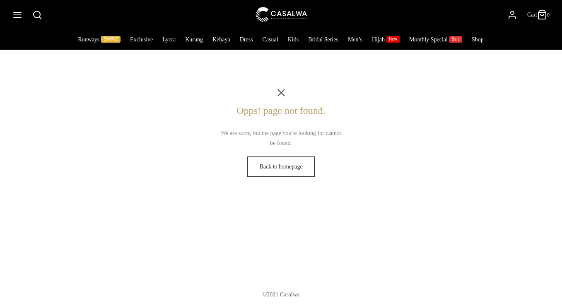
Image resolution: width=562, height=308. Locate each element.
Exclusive (141, 39)
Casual (270, 39)
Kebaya (221, 39)
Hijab (386, 39)
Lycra (169, 39)
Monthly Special (435, 39)
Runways (99, 39)
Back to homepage (280, 167)
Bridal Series (323, 39)
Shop (478, 39)
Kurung (194, 39)
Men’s (355, 39)
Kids (293, 39)
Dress (246, 39)
